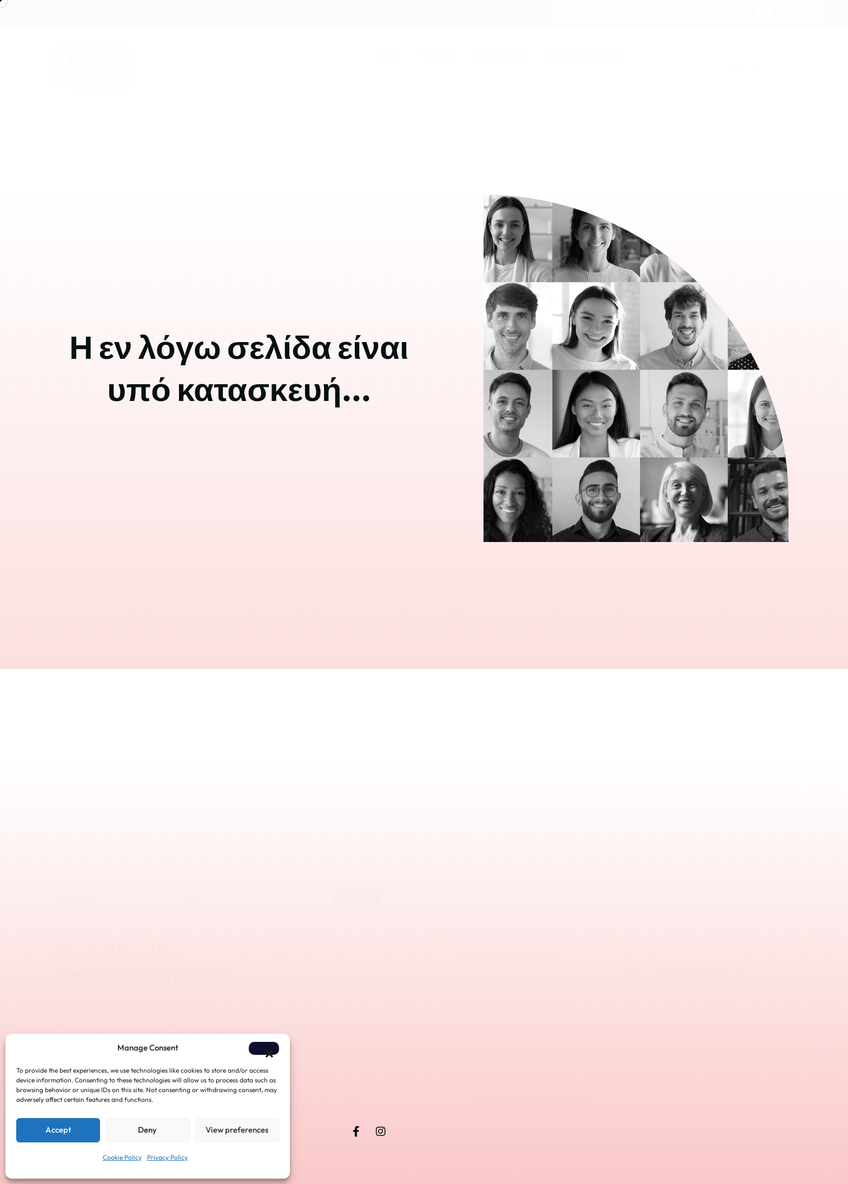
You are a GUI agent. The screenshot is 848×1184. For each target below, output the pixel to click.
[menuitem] (734, 69)
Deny (147, 1130)
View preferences (237, 1130)
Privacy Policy (167, 1157)
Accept (58, 1130)
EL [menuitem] (757, 69)
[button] (264, 1048)
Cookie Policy (122, 1157)
